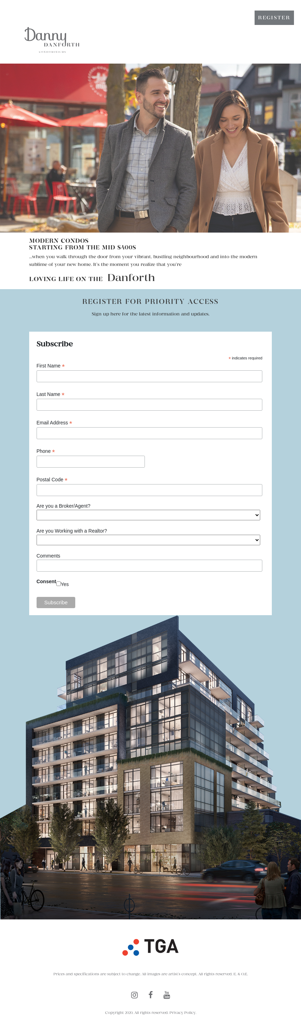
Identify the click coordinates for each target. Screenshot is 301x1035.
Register (274, 18)
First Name (51, 366)
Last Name (51, 394)
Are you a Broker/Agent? (63, 506)
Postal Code (52, 479)
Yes (65, 584)
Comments (48, 556)
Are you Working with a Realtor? (72, 531)
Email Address (54, 422)
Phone (46, 451)
